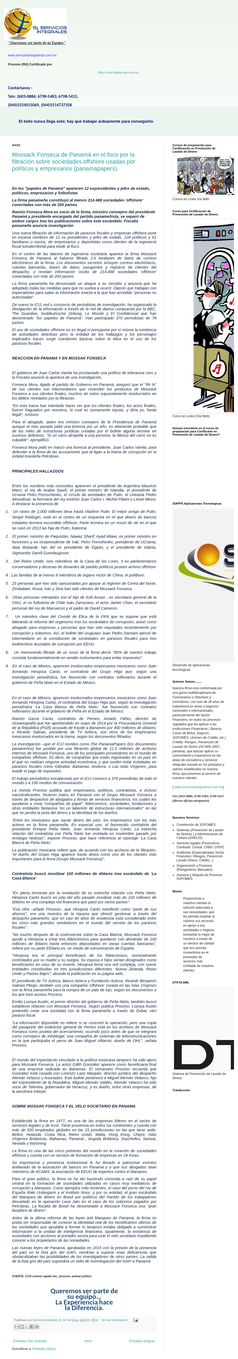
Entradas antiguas (142, 1341)
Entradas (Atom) (44, 1349)
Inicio (88, 1341)
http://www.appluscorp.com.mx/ (119, 72)
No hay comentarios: (115, 1320)
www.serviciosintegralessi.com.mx (198, 787)
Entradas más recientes (30, 1341)
